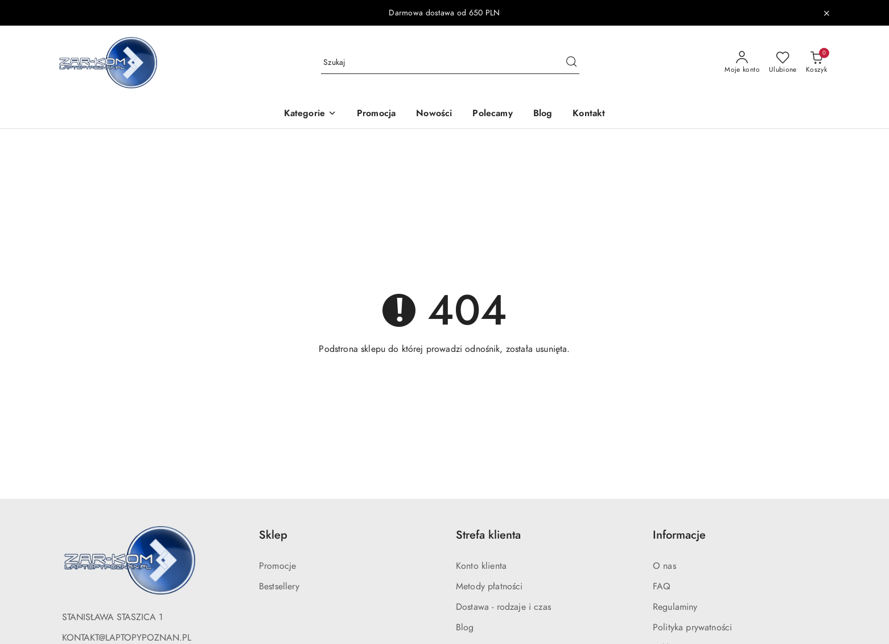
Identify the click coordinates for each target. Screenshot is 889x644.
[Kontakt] (589, 114)
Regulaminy (675, 607)
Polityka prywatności (692, 627)
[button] (310, 114)
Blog (465, 627)
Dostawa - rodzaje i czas (503, 607)
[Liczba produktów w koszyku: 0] (816, 62)
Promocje (277, 566)
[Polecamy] (492, 114)
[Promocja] (376, 114)
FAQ (661, 586)
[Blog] (543, 114)
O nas (664, 566)
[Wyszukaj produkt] (450, 62)
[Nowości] (433, 114)
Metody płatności (489, 586)
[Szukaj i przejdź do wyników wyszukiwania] (571, 62)
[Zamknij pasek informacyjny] (826, 13)
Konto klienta (481, 566)
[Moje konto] (742, 62)
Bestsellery (279, 586)
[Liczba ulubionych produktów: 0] (782, 62)
